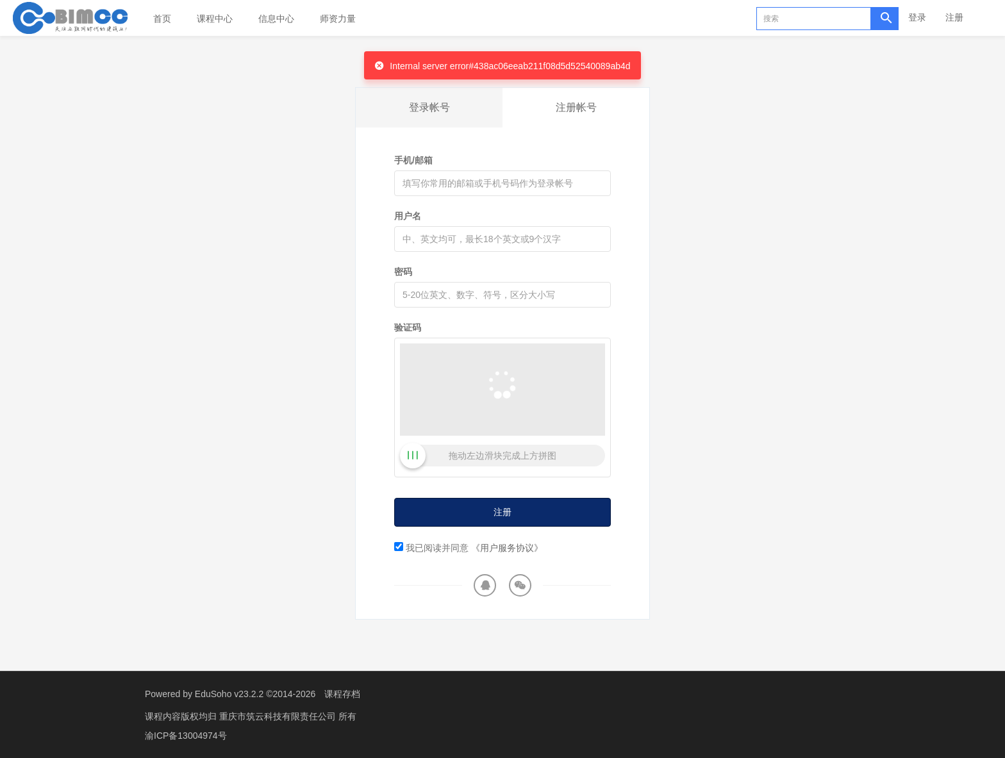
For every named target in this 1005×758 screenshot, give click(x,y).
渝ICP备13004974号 (186, 735)
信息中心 (276, 18)
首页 (162, 18)
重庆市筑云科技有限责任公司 (278, 716)
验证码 (407, 327)
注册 (954, 17)
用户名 (407, 216)
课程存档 (342, 694)
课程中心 (215, 18)
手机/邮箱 (413, 160)
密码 (403, 272)
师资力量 (338, 18)
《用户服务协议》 (507, 548)
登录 (917, 17)
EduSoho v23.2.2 (229, 694)
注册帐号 (576, 107)
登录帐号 (429, 107)
